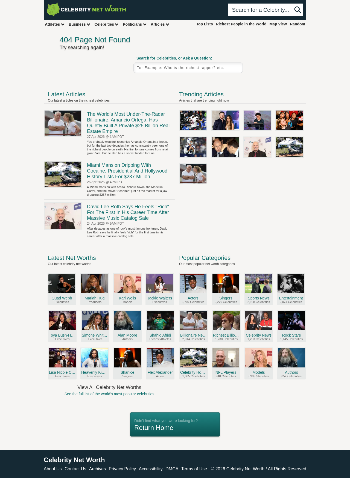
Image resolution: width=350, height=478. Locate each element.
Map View (278, 24)
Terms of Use (194, 469)
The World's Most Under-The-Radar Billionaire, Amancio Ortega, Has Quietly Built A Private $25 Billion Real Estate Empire (128, 122)
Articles (160, 24)
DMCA (171, 469)
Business (80, 24)
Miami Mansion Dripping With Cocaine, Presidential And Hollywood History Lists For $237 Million (127, 170)
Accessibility (151, 469)
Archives (97, 469)
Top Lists (204, 24)
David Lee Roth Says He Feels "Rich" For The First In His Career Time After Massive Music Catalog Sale (128, 212)
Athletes (55, 24)
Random (297, 24)
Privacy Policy (122, 469)
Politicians (135, 24)
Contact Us (75, 469)
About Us (53, 469)
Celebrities (106, 24)
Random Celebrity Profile (274, 73)
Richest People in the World (241, 24)
